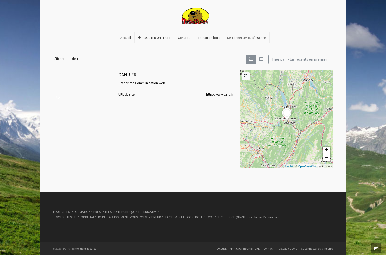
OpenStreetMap (307, 166)
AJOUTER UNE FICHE (245, 249)
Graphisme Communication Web (141, 83)
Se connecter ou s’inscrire (317, 248)
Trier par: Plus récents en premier (299, 59)
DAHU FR (127, 75)
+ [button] (326, 150)
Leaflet (289, 166)
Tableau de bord (287, 248)
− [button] (326, 157)
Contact (268, 248)
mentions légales (85, 248)
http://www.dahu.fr (220, 94)
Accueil (222, 248)
